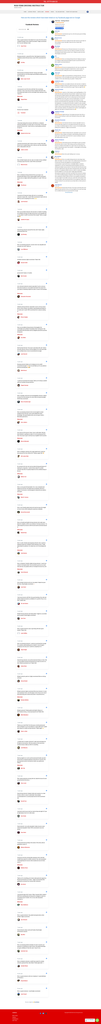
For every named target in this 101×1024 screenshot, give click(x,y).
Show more (20, 96)
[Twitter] (43, 1013)
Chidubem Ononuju (59, 111)
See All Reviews (69, 192)
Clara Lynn (57, 72)
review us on (59, 28)
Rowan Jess (58, 130)
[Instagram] (46, 1013)
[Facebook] (88, 12)
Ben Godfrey (58, 156)
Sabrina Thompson (59, 139)
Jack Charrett (58, 184)
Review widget (28, 1002)
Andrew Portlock (59, 89)
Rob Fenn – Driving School (62, 20)
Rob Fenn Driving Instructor (29, 5)
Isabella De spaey (59, 81)
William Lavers (58, 64)
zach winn (57, 31)
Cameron (57, 151)
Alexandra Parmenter (60, 120)
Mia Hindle (57, 46)
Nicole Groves (58, 37)
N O (56, 56)
